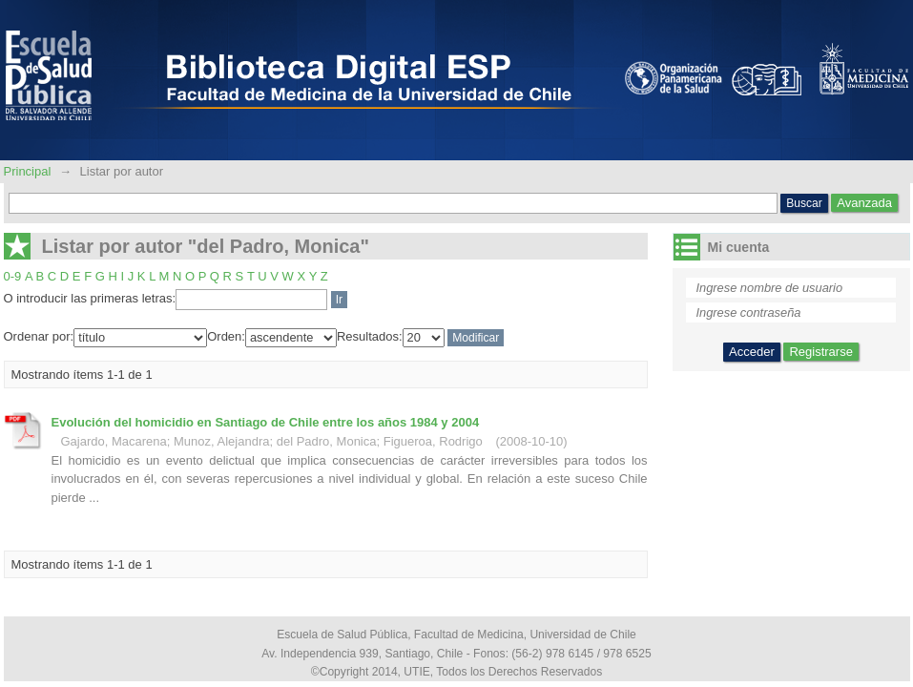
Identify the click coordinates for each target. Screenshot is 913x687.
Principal (29, 171)
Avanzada (864, 203)
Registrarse (820, 351)
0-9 (13, 276)
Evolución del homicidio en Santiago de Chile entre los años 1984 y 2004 (266, 422)
